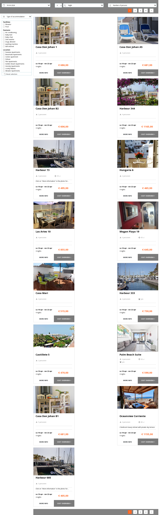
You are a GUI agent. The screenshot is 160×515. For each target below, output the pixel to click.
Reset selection (11, 74)
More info (43, 73)
